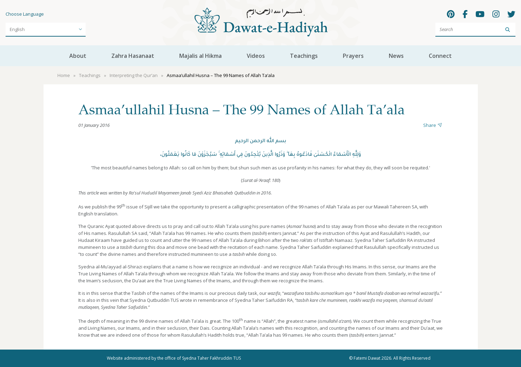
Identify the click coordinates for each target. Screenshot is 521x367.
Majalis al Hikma (200, 56)
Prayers (353, 56)
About (77, 56)
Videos (256, 56)
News (396, 56)
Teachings (304, 56)
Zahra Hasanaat (132, 56)
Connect (440, 56)
